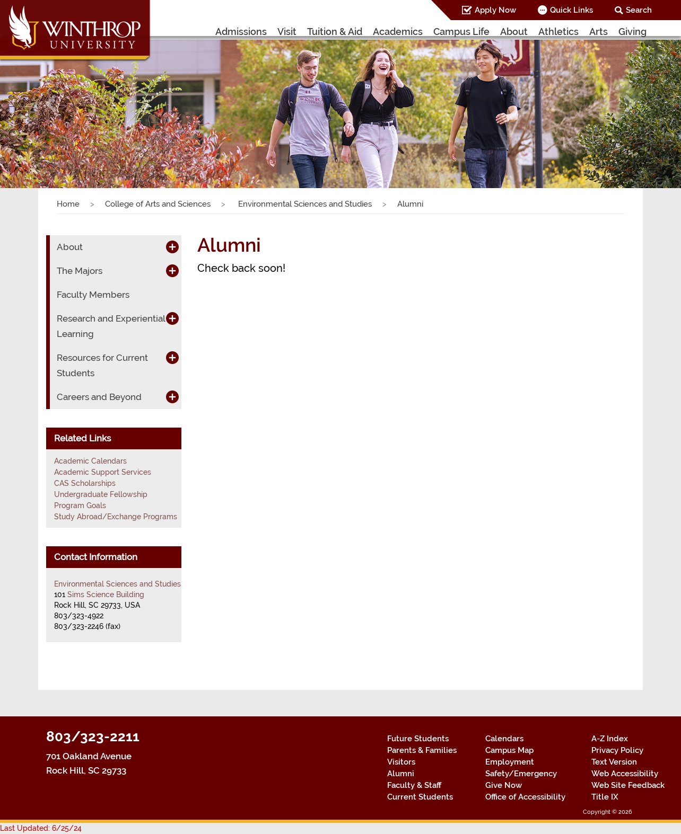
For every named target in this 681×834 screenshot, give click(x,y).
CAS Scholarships (85, 483)
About (514, 31)
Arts (598, 31)
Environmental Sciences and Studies (304, 204)
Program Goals (80, 505)
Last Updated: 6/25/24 (41, 828)
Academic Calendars (90, 461)
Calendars (504, 738)
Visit (286, 31)
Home (68, 204)
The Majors (79, 270)
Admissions (241, 31)
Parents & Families (422, 750)
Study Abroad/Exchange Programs (115, 516)
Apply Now (495, 10)
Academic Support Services (102, 472)
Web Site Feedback (628, 785)
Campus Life (461, 31)
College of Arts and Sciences (158, 204)
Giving (632, 31)
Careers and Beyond (99, 397)
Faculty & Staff (414, 785)
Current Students (420, 797)
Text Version (614, 762)
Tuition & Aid (334, 31)
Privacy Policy (617, 750)
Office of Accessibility (525, 797)
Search (639, 10)
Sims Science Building (105, 594)
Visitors (401, 762)
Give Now (503, 785)
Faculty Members (93, 294)
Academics (398, 31)
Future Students (418, 738)
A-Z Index (609, 738)
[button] (51, 104)
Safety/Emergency (521, 773)
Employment (509, 762)
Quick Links (571, 10)
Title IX (604, 797)
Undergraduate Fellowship (100, 494)
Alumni (400, 773)
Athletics (558, 31)
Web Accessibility (624, 773)
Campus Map (509, 750)
